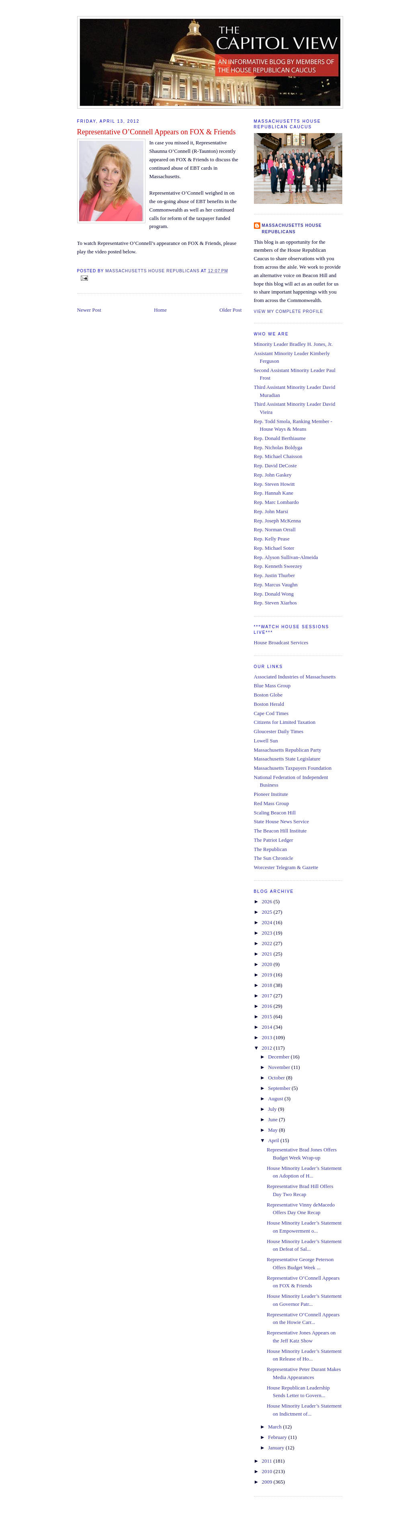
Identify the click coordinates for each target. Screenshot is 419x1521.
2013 (268, 1037)
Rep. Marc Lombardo (276, 502)
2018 (268, 985)
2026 (268, 901)
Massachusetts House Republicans (292, 228)
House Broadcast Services (281, 642)
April (274, 1140)
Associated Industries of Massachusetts (295, 677)
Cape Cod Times (271, 713)
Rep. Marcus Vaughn (276, 585)
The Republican (270, 849)
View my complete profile (288, 311)
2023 (268, 933)
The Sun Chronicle (273, 858)
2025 (268, 912)
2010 (268, 1471)
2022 (268, 943)
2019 (268, 975)
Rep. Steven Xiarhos (275, 603)
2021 (268, 954)
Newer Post (89, 310)
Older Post (230, 310)
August (276, 1099)
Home (160, 310)
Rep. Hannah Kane (274, 493)
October (277, 1078)
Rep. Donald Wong (274, 594)
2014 (268, 1027)
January (277, 1448)
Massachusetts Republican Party (287, 750)
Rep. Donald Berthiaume (280, 438)
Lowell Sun (266, 741)
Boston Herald (269, 704)
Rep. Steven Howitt (274, 484)
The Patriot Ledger (273, 840)
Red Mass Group (271, 803)
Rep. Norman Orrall (275, 529)
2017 (268, 996)
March (275, 1427)
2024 (268, 922)
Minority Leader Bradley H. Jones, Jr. (293, 344)
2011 (268, 1461)
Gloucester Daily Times (279, 731)
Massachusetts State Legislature (287, 759)
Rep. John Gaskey (273, 475)
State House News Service (281, 821)
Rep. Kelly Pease (272, 539)
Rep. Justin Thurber (274, 575)
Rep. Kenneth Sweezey (278, 566)
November (279, 1067)
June (273, 1119)
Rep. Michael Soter (274, 548)
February (278, 1437)
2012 (268, 1048)
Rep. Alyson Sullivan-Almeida (286, 557)
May (273, 1130)
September (280, 1088)
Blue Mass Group (272, 685)
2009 (268, 1482)
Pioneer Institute (271, 794)
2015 (268, 1016)
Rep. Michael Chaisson (278, 456)
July (273, 1109)
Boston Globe (268, 695)
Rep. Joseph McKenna (277, 521)
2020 (268, 964)
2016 (268, 1006)
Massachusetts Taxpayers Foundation (293, 768)
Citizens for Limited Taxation (285, 722)
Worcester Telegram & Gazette (286, 867)
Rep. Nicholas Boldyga (278, 447)
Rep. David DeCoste (275, 465)
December (279, 1057)
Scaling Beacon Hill (275, 813)
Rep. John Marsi (271, 511)
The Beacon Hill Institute (280, 831)
